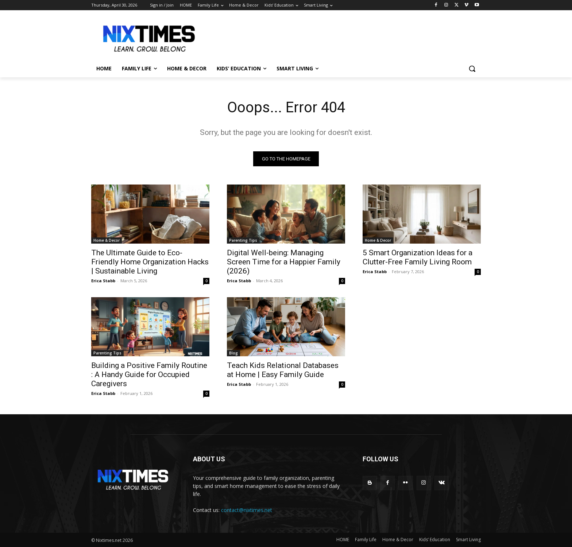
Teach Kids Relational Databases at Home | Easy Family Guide (283, 370)
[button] (472, 68)
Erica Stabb (103, 280)
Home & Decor (106, 240)
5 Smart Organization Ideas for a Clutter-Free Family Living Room (417, 257)
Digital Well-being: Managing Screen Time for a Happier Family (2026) (283, 261)
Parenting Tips (243, 240)
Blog (233, 353)
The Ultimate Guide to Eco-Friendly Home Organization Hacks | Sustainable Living (150, 261)
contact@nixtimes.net (246, 510)
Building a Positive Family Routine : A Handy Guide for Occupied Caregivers (149, 374)
